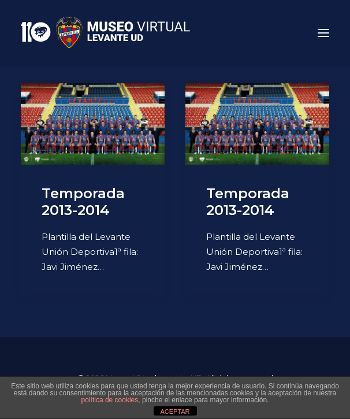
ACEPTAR (174, 411)
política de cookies (110, 400)
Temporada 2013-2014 (83, 201)
